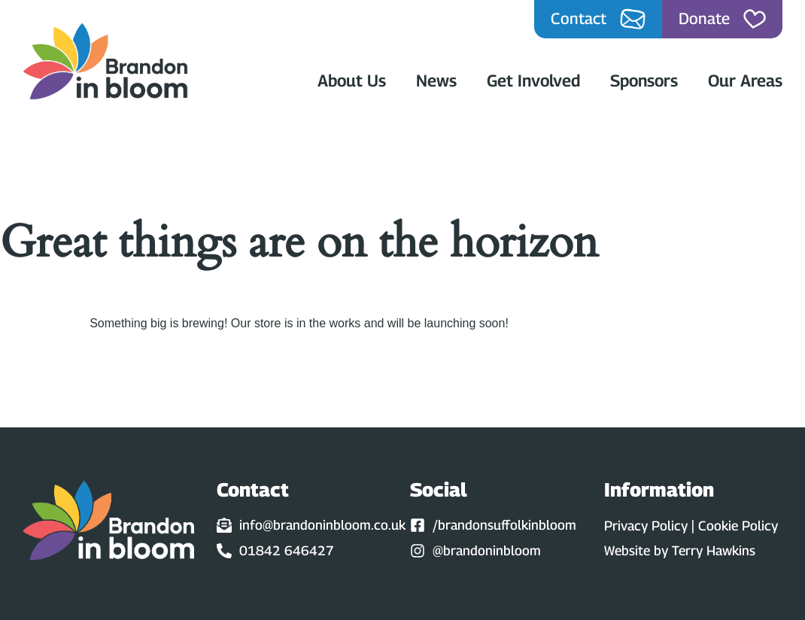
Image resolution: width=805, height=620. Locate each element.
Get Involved (533, 80)
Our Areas (745, 80)
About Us (351, 80)
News (436, 80)
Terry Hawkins (713, 550)
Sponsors (644, 80)
